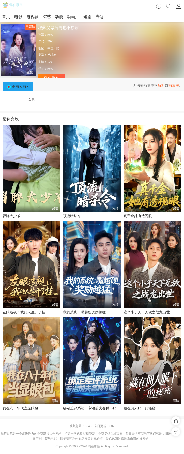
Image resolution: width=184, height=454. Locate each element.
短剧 (87, 16)
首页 (6, 16)
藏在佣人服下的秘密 (140, 408)
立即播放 (51, 78)
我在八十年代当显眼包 (20, 408)
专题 (100, 16)
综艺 (47, 16)
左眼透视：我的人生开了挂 (24, 312)
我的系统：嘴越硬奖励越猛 (84, 312)
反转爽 (51, 55)
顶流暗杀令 (72, 216)
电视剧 (32, 16)
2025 (50, 41)
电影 (18, 16)
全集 (31, 99)
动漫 (59, 16)
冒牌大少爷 (11, 216)
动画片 (73, 16)
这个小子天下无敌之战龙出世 (147, 312)
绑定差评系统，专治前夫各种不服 (89, 408)
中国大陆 (53, 48)
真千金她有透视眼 (138, 216)
